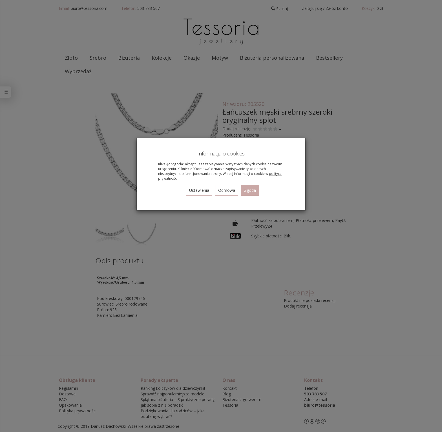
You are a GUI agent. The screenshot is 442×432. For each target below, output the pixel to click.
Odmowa (226, 190)
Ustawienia (199, 190)
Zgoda (250, 190)
